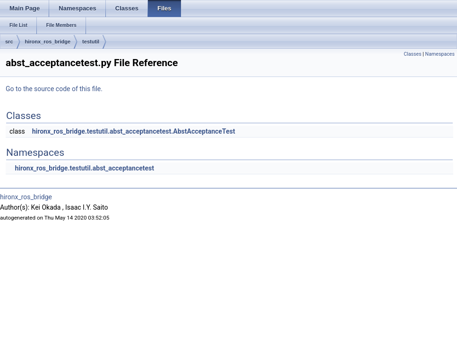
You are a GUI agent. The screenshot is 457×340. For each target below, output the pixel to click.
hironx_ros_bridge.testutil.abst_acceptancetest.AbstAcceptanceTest (133, 131)
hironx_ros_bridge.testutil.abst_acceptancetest (84, 168)
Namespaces (440, 54)
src (9, 41)
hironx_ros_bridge (48, 41)
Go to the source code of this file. (54, 89)
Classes (412, 54)
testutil (90, 41)
